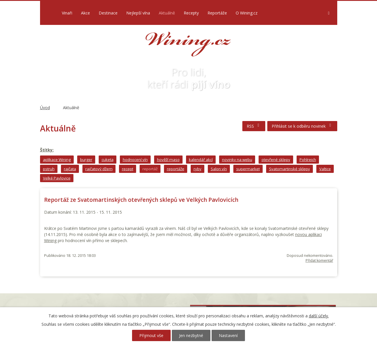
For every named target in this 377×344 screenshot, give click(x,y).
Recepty (191, 13)
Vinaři (67, 13)
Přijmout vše (151, 335)
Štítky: (47, 150)
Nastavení (228, 335)
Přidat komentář (319, 260)
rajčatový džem (99, 168)
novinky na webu (237, 159)
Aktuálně (167, 13)
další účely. (319, 316)
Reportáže (217, 13)
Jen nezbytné (191, 335)
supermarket (248, 168)
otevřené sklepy (275, 159)
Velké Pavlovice (57, 178)
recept (127, 168)
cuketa (107, 159)
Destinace (108, 13)
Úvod (49, 13)
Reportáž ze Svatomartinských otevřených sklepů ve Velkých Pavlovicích (141, 200)
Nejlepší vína (138, 13)
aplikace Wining (57, 159)
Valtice (325, 168)
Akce (85, 13)
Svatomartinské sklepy (289, 168)
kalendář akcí (201, 159)
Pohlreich (308, 159)
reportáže (175, 168)
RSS (254, 126)
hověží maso (168, 159)
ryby (197, 168)
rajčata (70, 168)
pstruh (49, 168)
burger (86, 159)
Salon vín (219, 168)
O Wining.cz (246, 13)
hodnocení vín (135, 159)
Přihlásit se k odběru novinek (302, 126)
